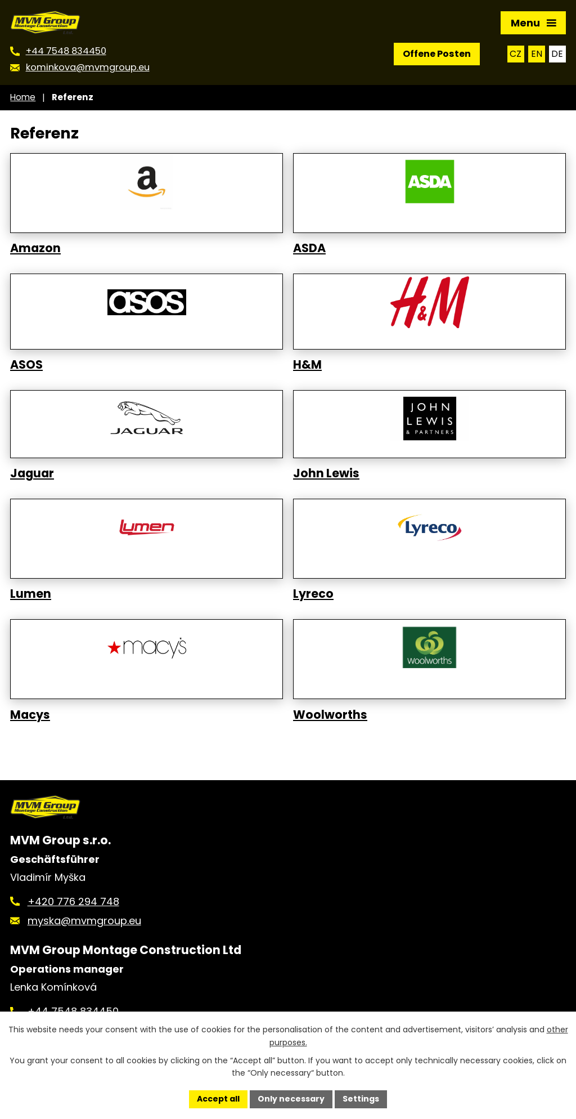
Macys (30, 715)
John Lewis (326, 473)
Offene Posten (437, 53)
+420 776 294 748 (73, 901)
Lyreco (313, 594)
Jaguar (32, 473)
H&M (307, 364)
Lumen (30, 594)
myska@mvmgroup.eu (84, 921)
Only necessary (291, 1098)
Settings (361, 1098)
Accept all (218, 1098)
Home (22, 97)
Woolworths (330, 715)
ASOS (26, 364)
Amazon (35, 248)
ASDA (309, 248)
